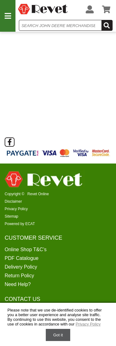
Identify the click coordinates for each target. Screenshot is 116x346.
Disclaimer (13, 201)
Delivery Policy (21, 267)
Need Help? (18, 284)
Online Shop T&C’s (25, 249)
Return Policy (19, 275)
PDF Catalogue (21, 258)
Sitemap (11, 216)
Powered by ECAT (20, 224)
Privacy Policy (16, 209)
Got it (58, 335)
